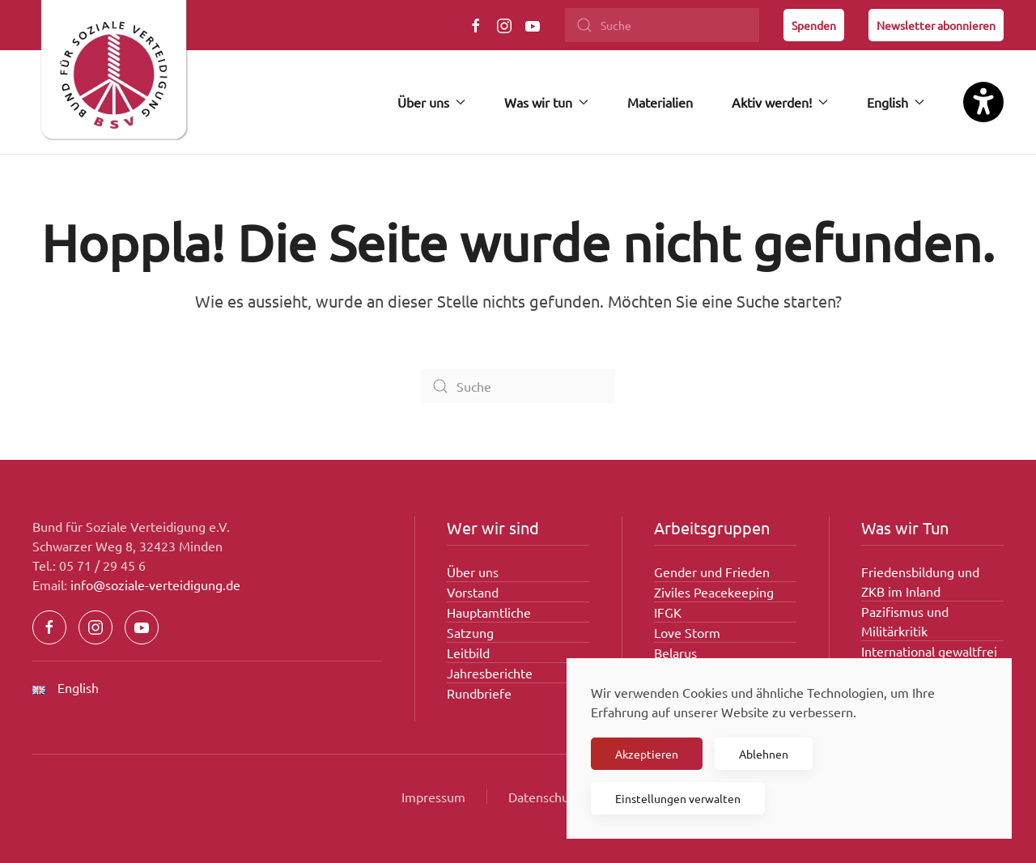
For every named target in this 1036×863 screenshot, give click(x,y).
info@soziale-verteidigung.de (155, 584)
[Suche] (662, 25)
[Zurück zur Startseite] (113, 77)
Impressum (433, 797)
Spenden (814, 25)
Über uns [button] (431, 102)
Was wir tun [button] (546, 102)
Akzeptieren (646, 753)
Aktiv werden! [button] (780, 102)
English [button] (895, 102)
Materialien (660, 102)
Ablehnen (763, 753)
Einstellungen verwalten (678, 798)
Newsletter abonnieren (936, 25)
